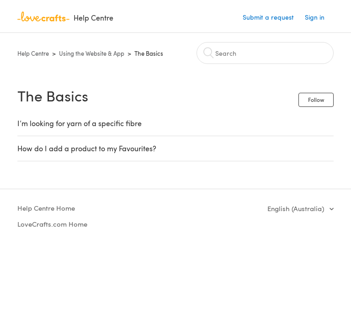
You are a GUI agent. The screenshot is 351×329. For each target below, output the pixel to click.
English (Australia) (296, 208)
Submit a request (268, 17)
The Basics (148, 53)
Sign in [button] (314, 17)
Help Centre (33, 53)
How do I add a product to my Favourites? (86, 148)
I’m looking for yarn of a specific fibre (79, 123)
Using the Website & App (91, 53)
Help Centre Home (46, 207)
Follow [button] (316, 99)
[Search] (265, 53)
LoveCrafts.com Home (52, 223)
